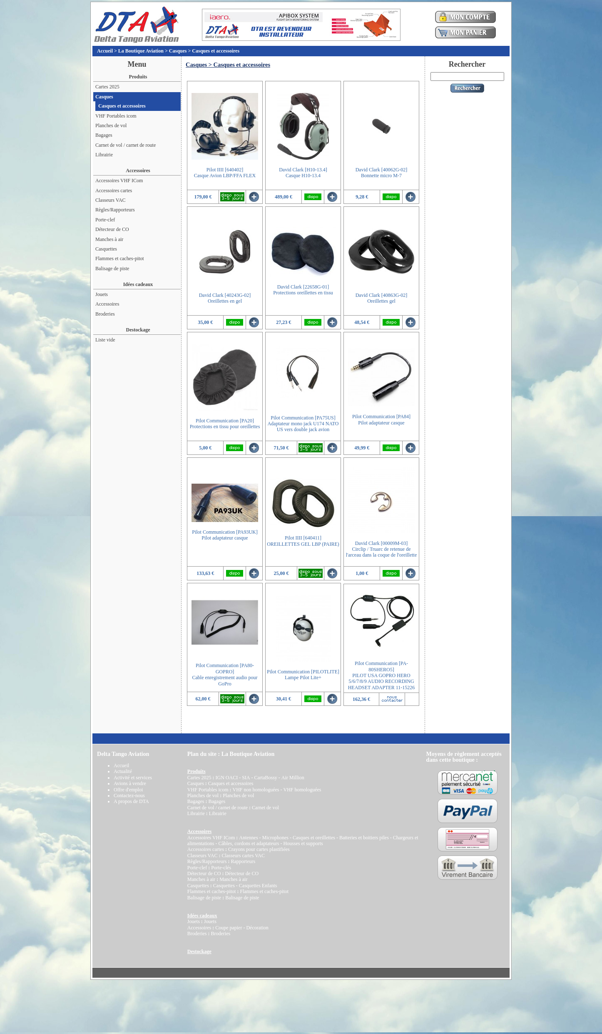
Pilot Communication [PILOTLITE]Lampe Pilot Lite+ (303, 674)
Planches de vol (111, 125)
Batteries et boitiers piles (364, 838)
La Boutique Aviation (141, 51)
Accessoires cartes (113, 190)
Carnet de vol (265, 808)
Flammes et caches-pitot (119, 258)
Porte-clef (105, 220)
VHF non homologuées (255, 790)
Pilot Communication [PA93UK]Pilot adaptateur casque (225, 535)
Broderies (105, 314)
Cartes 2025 (107, 87)
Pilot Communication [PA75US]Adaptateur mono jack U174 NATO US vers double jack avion (302, 424)
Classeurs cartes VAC (243, 855)
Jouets (101, 294)
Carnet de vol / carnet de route (125, 145)
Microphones (275, 838)
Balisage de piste (112, 268)
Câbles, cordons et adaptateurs (248, 843)
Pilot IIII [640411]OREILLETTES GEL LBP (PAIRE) (303, 541)
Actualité (123, 771)
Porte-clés (221, 868)
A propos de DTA (131, 801)
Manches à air (109, 239)
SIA (246, 778)
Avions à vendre (130, 783)
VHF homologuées (302, 790)
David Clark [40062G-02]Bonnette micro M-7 (382, 172)
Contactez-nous (129, 795)
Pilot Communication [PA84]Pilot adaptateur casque (381, 419)
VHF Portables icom (116, 116)
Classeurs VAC (110, 200)
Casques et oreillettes (314, 838)
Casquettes (106, 249)
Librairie (104, 155)
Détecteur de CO (112, 229)
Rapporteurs (243, 861)
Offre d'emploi (128, 790)
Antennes (248, 838)
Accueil (105, 51)
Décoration (257, 928)
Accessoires (107, 304)
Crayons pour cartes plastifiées (259, 849)
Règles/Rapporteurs (115, 210)
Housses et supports (303, 843)
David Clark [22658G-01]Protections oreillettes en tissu (303, 290)
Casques (178, 51)
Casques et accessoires (215, 51)
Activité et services (133, 778)
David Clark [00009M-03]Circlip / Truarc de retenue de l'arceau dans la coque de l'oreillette (381, 549)
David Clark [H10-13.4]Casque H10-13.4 (303, 172)
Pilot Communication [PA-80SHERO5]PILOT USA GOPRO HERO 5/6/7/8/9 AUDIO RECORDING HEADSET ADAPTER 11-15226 (381, 675)
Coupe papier (228, 928)
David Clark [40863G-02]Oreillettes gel (382, 298)
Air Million (292, 778)
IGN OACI (226, 778)
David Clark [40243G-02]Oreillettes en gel (225, 298)
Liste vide (105, 340)
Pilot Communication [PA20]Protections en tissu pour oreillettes (225, 423)
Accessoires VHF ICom (119, 180)
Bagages (103, 135)
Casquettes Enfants (258, 885)
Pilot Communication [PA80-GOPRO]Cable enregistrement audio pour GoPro (225, 674)
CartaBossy (265, 778)
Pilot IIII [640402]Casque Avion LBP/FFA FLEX (225, 172)
